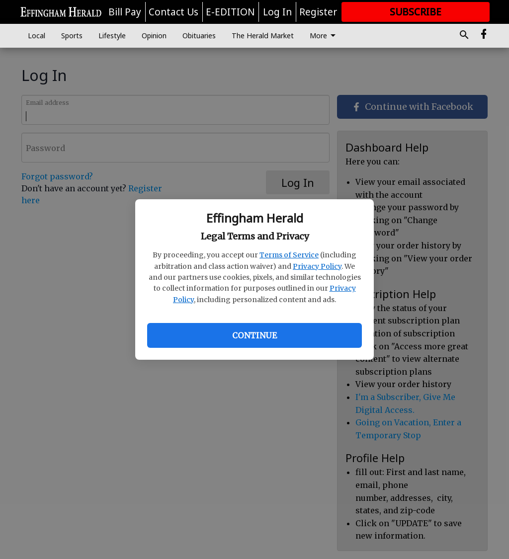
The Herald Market (263, 35)
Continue (254, 335)
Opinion (154, 35)
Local (36, 35)
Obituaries (199, 35)
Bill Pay (124, 11)
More (324, 35)
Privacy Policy (317, 266)
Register (318, 11)
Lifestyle (112, 35)
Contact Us (173, 11)
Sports (72, 35)
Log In (277, 11)
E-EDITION (230, 11)
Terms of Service (289, 254)
